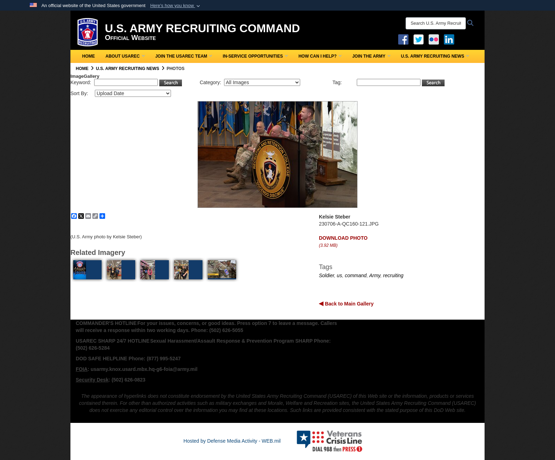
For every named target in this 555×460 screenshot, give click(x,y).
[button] (175, 5)
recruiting (393, 275)
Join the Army (371, 56)
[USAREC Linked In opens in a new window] (450, 39)
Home (88, 56)
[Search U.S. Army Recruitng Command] (436, 23)
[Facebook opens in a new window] (403, 39)
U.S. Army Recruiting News (435, 56)
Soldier (326, 275)
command (355, 275)
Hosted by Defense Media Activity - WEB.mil (232, 441)
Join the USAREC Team (183, 56)
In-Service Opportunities (255, 56)
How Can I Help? (320, 56)
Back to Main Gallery (349, 304)
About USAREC (125, 56)
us (339, 275)
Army (375, 275)
